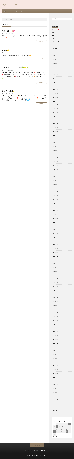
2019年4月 (55, 365)
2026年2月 (55, 63)
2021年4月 (55, 282)
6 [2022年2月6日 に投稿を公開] (69, 424)
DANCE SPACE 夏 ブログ (41, 455)
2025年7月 (55, 89)
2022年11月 (56, 210)
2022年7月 (55, 226)
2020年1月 (55, 335)
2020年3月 (55, 331)
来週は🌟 (5, 50)
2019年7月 (55, 354)
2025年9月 (55, 82)
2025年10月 (56, 78)
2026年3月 (55, 59)
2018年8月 (55, 396)
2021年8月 (55, 267)
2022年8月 (55, 222)
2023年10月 (56, 169)
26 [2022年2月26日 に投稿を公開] (66, 431)
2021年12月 (56, 252)
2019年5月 (55, 362)
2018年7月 (55, 399)
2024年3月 (55, 150)
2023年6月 (55, 184)
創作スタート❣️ (55, 32)
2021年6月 (55, 275)
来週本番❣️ (54, 38)
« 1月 (54, 436)
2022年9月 (55, 218)
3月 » (57, 436)
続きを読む (41, 41)
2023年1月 (55, 203)
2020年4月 (55, 328)
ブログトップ (6, 11)
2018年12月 (56, 381)
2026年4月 (55, 55)
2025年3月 (55, 105)
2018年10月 (56, 388)
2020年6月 (55, 320)
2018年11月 (56, 384)
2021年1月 (55, 294)
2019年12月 (56, 339)
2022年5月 (55, 233)
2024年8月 (55, 131)
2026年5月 (55, 52)
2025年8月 (55, 86)
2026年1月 (55, 67)
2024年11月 (56, 120)
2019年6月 (55, 358)
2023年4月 (55, 191)
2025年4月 (55, 101)
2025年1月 (55, 112)
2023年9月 (55, 173)
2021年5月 (55, 278)
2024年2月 (55, 154)
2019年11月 (56, 343)
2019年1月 (55, 377)
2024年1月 (55, 157)
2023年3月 (55, 195)
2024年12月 (56, 116)
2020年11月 (56, 301)
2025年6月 (55, 93)
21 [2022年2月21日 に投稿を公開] (54, 431)
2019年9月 (55, 347)
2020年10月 (56, 305)
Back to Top (37, 445)
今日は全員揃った (55, 41)
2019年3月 (55, 369)
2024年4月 (55, 146)
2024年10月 (56, 123)
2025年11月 (56, 74)
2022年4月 (55, 237)
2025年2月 (55, 108)
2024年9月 (55, 127)
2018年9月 (55, 392)
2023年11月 (56, 165)
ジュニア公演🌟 (8, 91)
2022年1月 (55, 248)
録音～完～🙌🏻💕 (8, 31)
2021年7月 (55, 271)
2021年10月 (56, 260)
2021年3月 (55, 286)
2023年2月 (55, 199)
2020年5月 (55, 324)
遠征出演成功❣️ (55, 35)
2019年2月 (55, 373)
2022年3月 (55, 241)
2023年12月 (56, 161)
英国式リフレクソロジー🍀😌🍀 (15, 67)
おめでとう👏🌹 (55, 29)
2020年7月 (55, 316)
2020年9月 (55, 309)
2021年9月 (55, 263)
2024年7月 (55, 135)
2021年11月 (56, 256)
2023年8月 (55, 176)
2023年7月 (55, 180)
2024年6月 (55, 139)
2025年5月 (55, 97)
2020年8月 (55, 312)
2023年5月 (55, 188)
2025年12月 (56, 70)
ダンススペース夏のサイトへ (19, 11)
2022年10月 (56, 214)
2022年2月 (55, 244)
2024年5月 (55, 142)
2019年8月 (55, 350)
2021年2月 (55, 290)
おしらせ (11, 33)
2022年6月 (55, 229)
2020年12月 (56, 297)
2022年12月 (56, 207)
